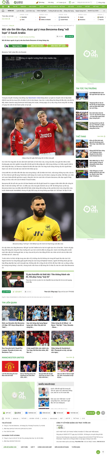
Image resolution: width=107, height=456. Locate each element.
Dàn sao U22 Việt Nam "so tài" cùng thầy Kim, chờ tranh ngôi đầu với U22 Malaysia (60, 400)
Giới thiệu (24, 447)
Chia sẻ (71, 36)
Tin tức (15, 6)
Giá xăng (51, 2)
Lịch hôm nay (30, 11)
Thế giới (87, 6)
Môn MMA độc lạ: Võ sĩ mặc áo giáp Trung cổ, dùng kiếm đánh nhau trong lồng (96, 163)
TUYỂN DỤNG (76, 447)
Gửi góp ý (17, 292)
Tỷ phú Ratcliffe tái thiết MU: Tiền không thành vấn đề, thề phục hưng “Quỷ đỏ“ (48, 275)
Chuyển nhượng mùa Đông (26, 37)
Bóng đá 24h (45, 413)
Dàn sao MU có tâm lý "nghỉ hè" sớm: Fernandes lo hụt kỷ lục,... (65, 375)
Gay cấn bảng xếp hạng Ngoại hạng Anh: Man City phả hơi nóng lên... (37, 325)
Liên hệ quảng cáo (10, 447)
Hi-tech (79, 6)
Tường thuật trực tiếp (55, 11)
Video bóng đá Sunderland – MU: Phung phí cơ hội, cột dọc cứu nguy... (61, 350)
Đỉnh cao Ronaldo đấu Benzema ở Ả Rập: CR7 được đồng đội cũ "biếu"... (13, 325)
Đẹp (61, 418)
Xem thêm (5, 19)
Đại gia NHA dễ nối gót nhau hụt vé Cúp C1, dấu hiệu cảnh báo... (46, 375)
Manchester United (12, 37)
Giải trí (41, 6)
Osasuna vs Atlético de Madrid (47, 17)
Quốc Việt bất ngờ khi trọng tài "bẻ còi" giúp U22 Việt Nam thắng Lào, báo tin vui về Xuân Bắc (61, 390)
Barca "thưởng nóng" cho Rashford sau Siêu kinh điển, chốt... (28, 375)
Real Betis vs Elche (28, 17)
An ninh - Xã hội (34, 418)
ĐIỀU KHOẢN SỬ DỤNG (62, 447)
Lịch (71, 2)
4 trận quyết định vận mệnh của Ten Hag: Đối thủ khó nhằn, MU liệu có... (38, 350)
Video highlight (41, 10)
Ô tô (103, 6)
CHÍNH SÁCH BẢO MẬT (45, 447)
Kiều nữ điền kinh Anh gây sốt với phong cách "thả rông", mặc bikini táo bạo (97, 143)
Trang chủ (5, 25)
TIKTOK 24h (58, 413)
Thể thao (96, 6)
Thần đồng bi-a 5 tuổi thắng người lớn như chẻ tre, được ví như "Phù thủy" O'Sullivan (96, 173)
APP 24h (7, 413)
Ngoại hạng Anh (81, 11)
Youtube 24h (72, 413)
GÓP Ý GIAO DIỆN (5, 453)
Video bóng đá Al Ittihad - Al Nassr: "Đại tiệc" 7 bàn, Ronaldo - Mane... (62, 325)
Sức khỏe (71, 6)
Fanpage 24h (31, 413)
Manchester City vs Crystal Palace (66, 17)
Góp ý (33, 447)
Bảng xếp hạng (69, 11)
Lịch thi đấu (20, 11)
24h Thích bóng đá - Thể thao (56, 6)
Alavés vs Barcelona (86, 17)
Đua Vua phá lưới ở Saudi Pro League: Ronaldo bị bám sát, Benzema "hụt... (12, 350)
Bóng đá (23, 6)
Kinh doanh (32, 6)
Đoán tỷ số (61, 2)
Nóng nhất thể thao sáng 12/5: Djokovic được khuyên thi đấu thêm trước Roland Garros (97, 153)
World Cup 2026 (93, 10)
